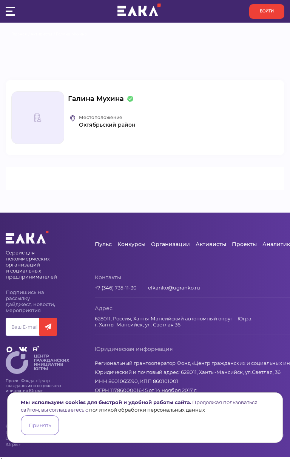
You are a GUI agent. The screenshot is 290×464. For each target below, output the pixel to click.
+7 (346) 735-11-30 (116, 288)
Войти (267, 11)
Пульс (103, 244)
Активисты (41, 34)
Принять (40, 425)
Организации (170, 244)
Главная (19, 34)
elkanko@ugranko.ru (174, 288)
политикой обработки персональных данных (147, 410)
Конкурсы (131, 244)
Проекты (244, 244)
